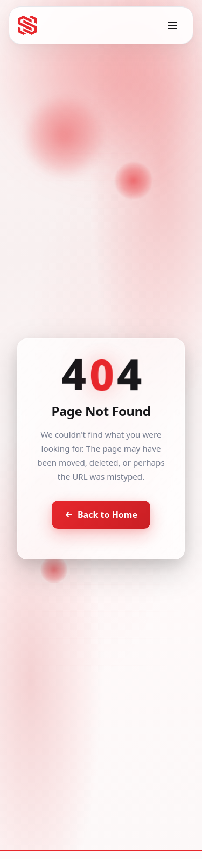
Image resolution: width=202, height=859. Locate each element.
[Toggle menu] (172, 25)
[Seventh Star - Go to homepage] (27, 25)
